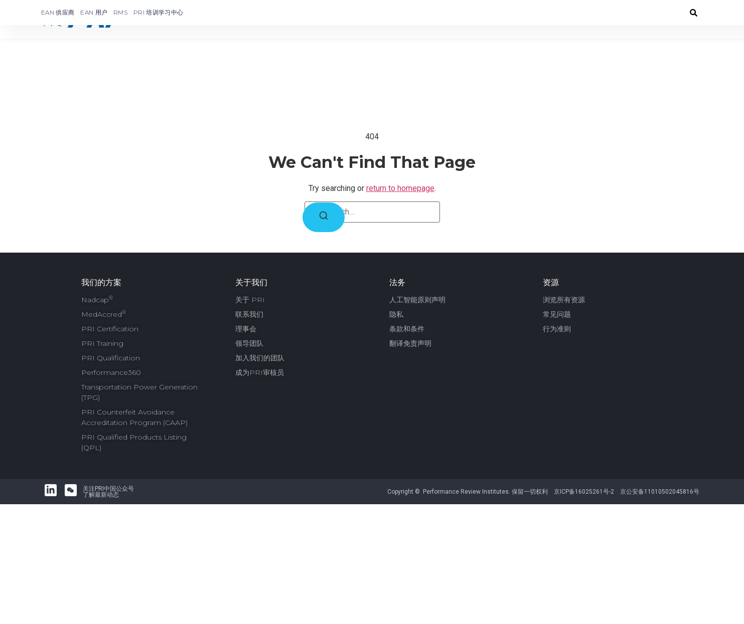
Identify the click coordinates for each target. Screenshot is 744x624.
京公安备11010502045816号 (659, 488)
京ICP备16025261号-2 (584, 488)
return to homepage (400, 185)
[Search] (324, 214)
